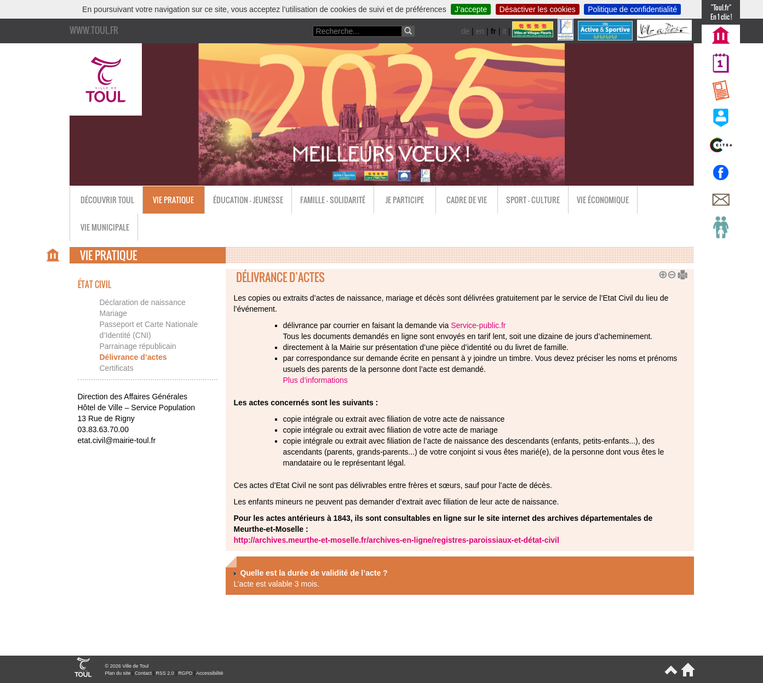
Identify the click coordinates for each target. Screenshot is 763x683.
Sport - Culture (533, 199)
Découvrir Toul (107, 199)
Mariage (114, 313)
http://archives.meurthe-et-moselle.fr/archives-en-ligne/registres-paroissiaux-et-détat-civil (396, 540)
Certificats (117, 368)
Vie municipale (105, 227)
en (480, 31)
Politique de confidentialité (632, 9)
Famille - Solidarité (332, 199)
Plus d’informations (315, 380)
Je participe (405, 199)
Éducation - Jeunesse (248, 199)
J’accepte (471, 9)
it (504, 31)
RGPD (185, 673)
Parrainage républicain (138, 346)
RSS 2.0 (165, 673)
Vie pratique (173, 199)
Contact (143, 673)
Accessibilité (209, 673)
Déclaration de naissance (143, 302)
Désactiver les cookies (538, 9)
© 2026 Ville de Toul (127, 666)
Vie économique (603, 199)
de (465, 31)
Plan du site (118, 673)
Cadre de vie (466, 199)
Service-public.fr (478, 325)
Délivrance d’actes (133, 357)
